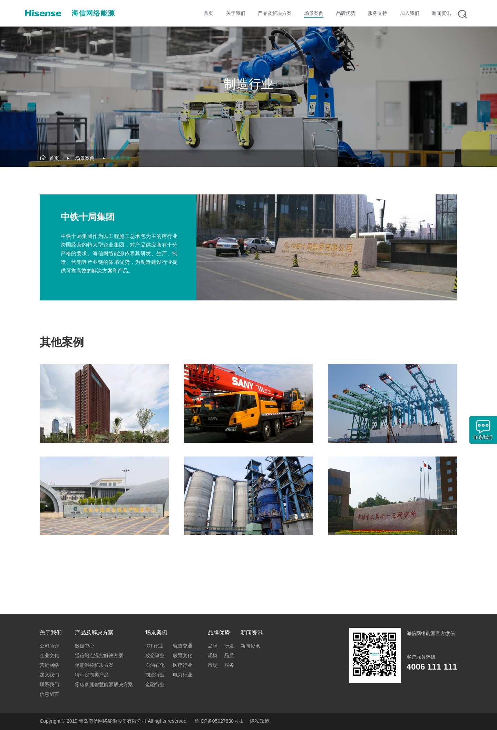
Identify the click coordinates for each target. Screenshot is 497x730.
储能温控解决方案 (94, 665)
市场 (212, 665)
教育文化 (182, 655)
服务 (229, 665)
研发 (229, 646)
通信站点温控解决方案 (99, 655)
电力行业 (182, 675)
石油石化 (155, 665)
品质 (229, 655)
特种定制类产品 (92, 675)
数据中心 (84, 646)
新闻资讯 (250, 646)
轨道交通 (182, 646)
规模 (212, 655)
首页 (54, 158)
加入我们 (49, 675)
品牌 (212, 646)
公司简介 (49, 646)
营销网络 (49, 665)
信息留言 (49, 694)
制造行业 (120, 158)
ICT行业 (154, 646)
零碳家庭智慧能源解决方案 (104, 684)
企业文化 (49, 655)
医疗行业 (182, 665)
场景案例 (85, 158)
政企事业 (155, 655)
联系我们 (49, 684)
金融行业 (155, 684)
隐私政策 (259, 721)
